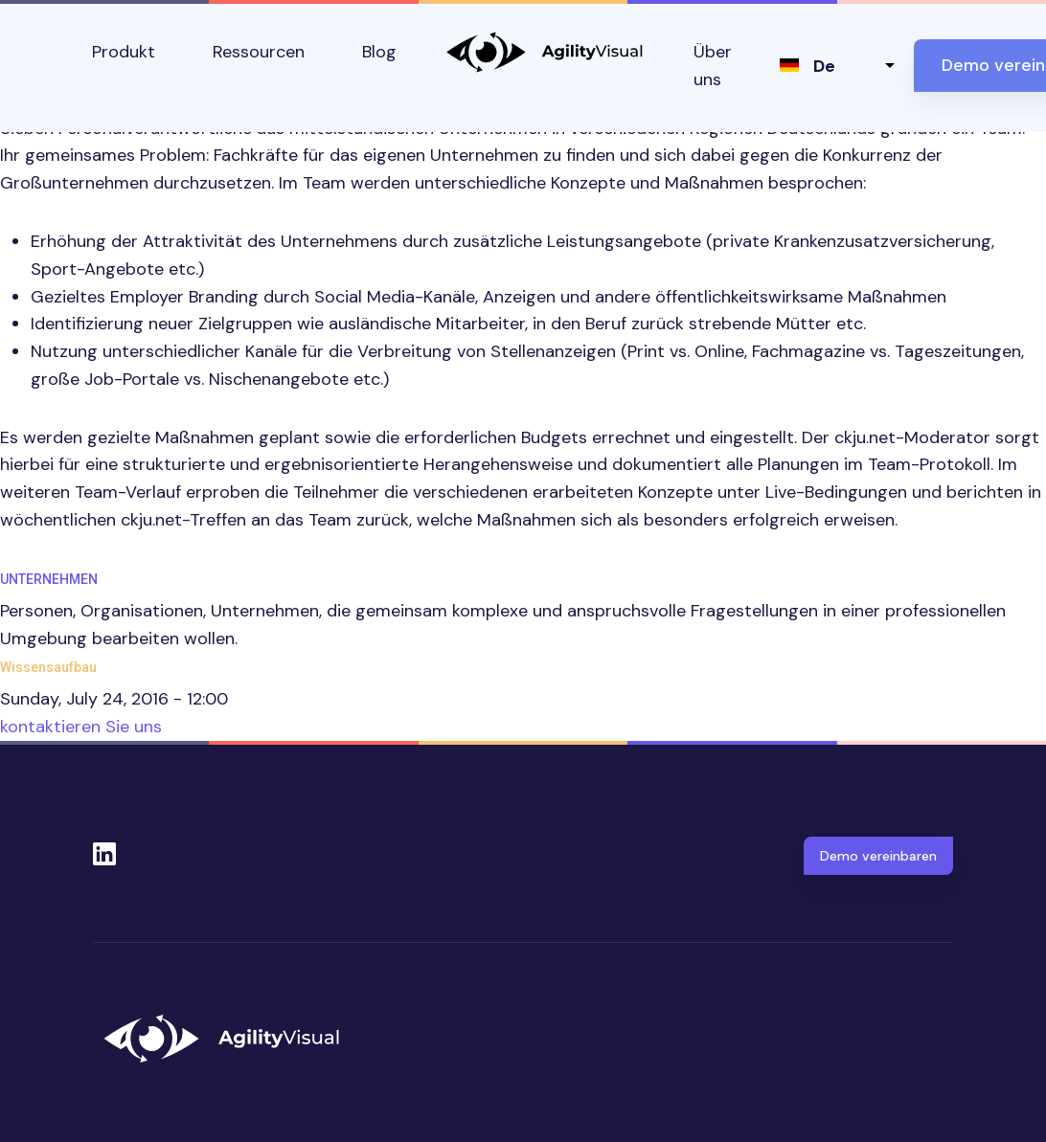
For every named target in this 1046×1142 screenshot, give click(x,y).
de (824, 66)
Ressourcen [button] (259, 51)
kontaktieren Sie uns (81, 726)
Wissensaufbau (48, 667)
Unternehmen (49, 579)
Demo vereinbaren (878, 855)
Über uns (713, 65)
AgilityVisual (545, 52)
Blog (379, 51)
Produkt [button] (123, 51)
